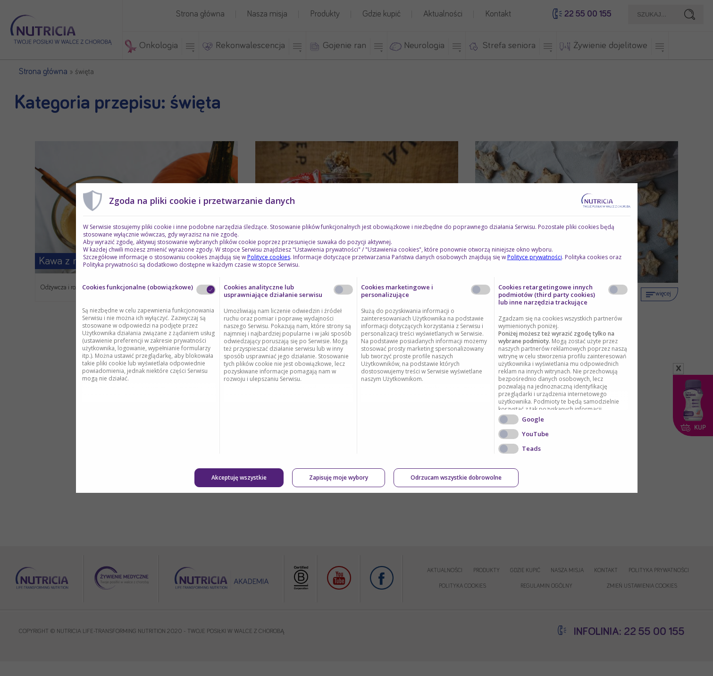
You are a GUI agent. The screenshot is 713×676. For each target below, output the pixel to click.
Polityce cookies (268, 257)
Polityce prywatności (534, 257)
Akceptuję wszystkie (239, 477)
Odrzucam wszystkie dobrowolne (456, 477)
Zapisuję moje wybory (338, 477)
